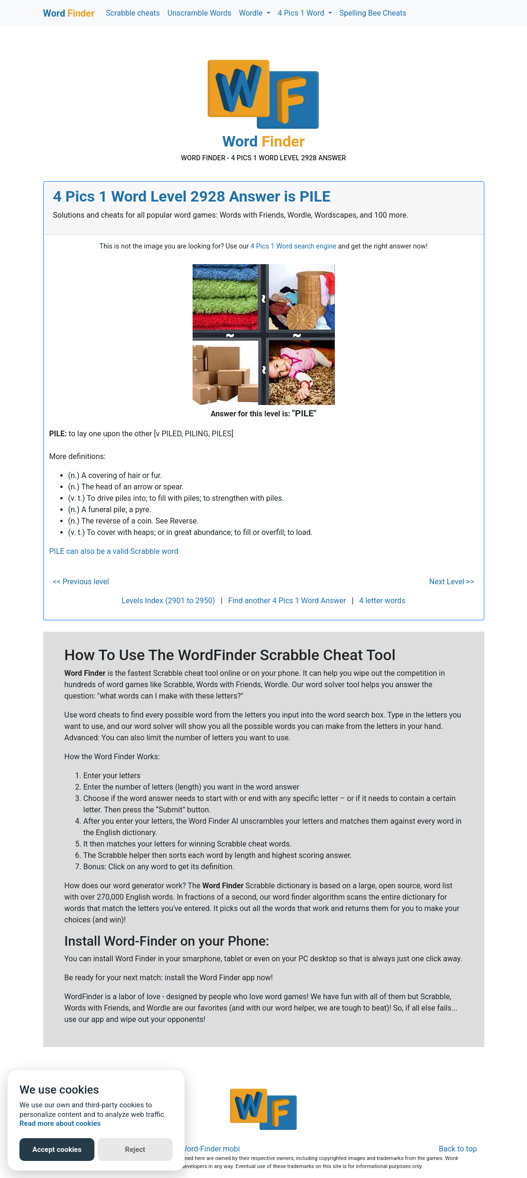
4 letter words (382, 600)
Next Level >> (451, 581)
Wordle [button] (252, 13)
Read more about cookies (60, 1123)
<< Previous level (81, 581)
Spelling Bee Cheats (373, 13)
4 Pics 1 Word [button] (302, 13)
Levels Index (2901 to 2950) (168, 600)
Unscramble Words (199, 13)
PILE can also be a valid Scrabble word (114, 551)
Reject (135, 1149)
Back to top (458, 1148)
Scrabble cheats (133, 13)
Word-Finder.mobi (210, 1148)
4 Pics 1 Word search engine (293, 246)
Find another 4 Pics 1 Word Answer (287, 600)
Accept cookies (57, 1149)
